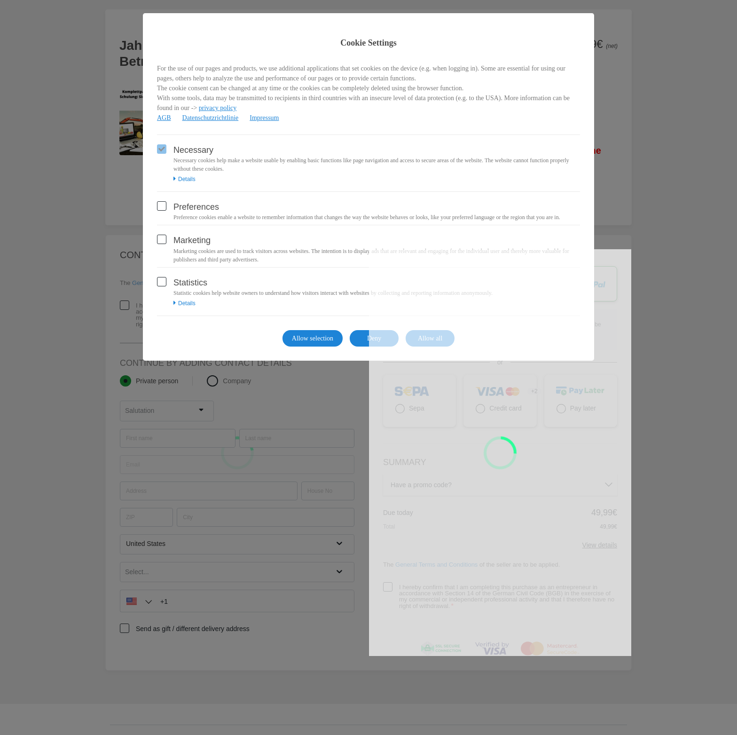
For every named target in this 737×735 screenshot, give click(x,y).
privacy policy (217, 107)
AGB (164, 117)
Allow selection (312, 338)
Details (184, 179)
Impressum (264, 117)
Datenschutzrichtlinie (210, 117)
